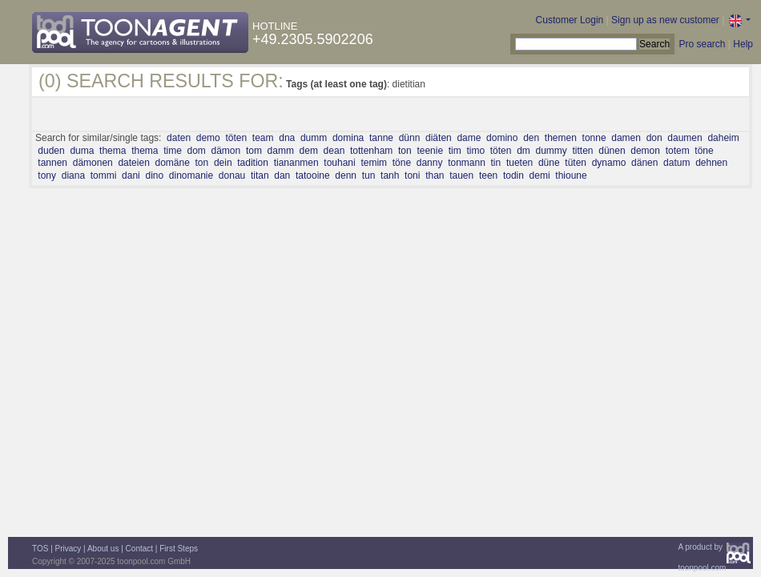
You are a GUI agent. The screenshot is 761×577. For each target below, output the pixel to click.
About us (103, 548)
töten (236, 137)
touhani (339, 162)
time (172, 150)
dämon (226, 150)
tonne (594, 137)
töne (704, 150)
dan (282, 175)
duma (82, 150)
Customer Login (570, 20)
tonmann (466, 162)
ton (405, 150)
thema (112, 150)
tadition (252, 162)
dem (309, 150)
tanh (389, 175)
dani (131, 175)
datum (676, 162)
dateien (133, 162)
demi (539, 175)
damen (626, 137)
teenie (430, 150)
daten (179, 137)
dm (523, 150)
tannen (52, 162)
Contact (139, 548)
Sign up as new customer (665, 20)
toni (412, 175)
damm (281, 150)
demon (645, 150)
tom (254, 150)
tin (496, 162)
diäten (438, 137)
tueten (519, 162)
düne (549, 162)
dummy (551, 150)
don (654, 137)
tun (369, 175)
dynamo (609, 162)
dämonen (93, 162)
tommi (104, 175)
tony (47, 175)
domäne (172, 162)
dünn (410, 137)
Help (743, 44)
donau (232, 175)
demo (208, 137)
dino (154, 175)
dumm (313, 137)
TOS (40, 548)
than (434, 175)
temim (373, 162)
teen (488, 175)
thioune (570, 175)
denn (345, 175)
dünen (611, 150)
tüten (575, 162)
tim (455, 150)
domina (348, 137)
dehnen (711, 162)
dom (196, 150)
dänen (644, 162)
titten (583, 150)
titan (260, 175)
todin (513, 175)
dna (287, 137)
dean (334, 150)
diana (73, 175)
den (531, 137)
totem (678, 150)
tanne (381, 137)
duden (51, 150)
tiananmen (296, 162)
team (263, 137)
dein (223, 162)
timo (475, 150)
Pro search (701, 44)
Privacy (68, 548)
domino (501, 137)
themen (561, 137)
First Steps (178, 548)
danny (430, 162)
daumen (684, 137)
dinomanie (191, 175)
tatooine (313, 175)
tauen (461, 175)
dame (469, 137)
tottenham (371, 150)
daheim (723, 137)
